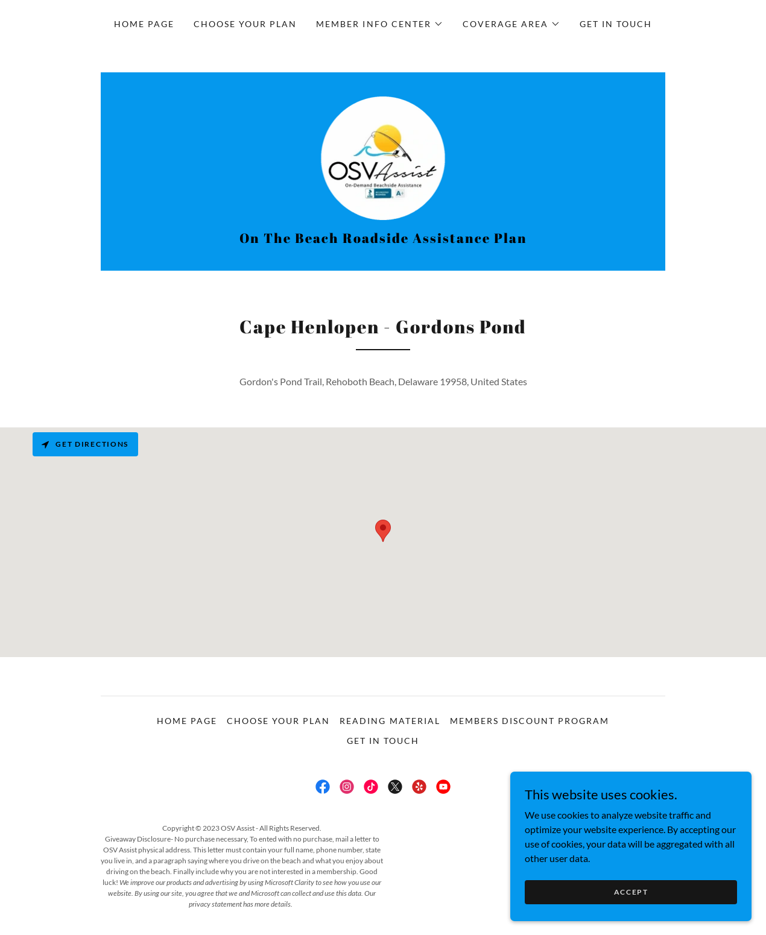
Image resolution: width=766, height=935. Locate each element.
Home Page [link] (144, 24)
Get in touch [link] (616, 24)
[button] (379, 24)
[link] (383, 157)
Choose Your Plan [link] (245, 24)
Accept (630, 891)
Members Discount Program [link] (529, 722)
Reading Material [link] (390, 722)
